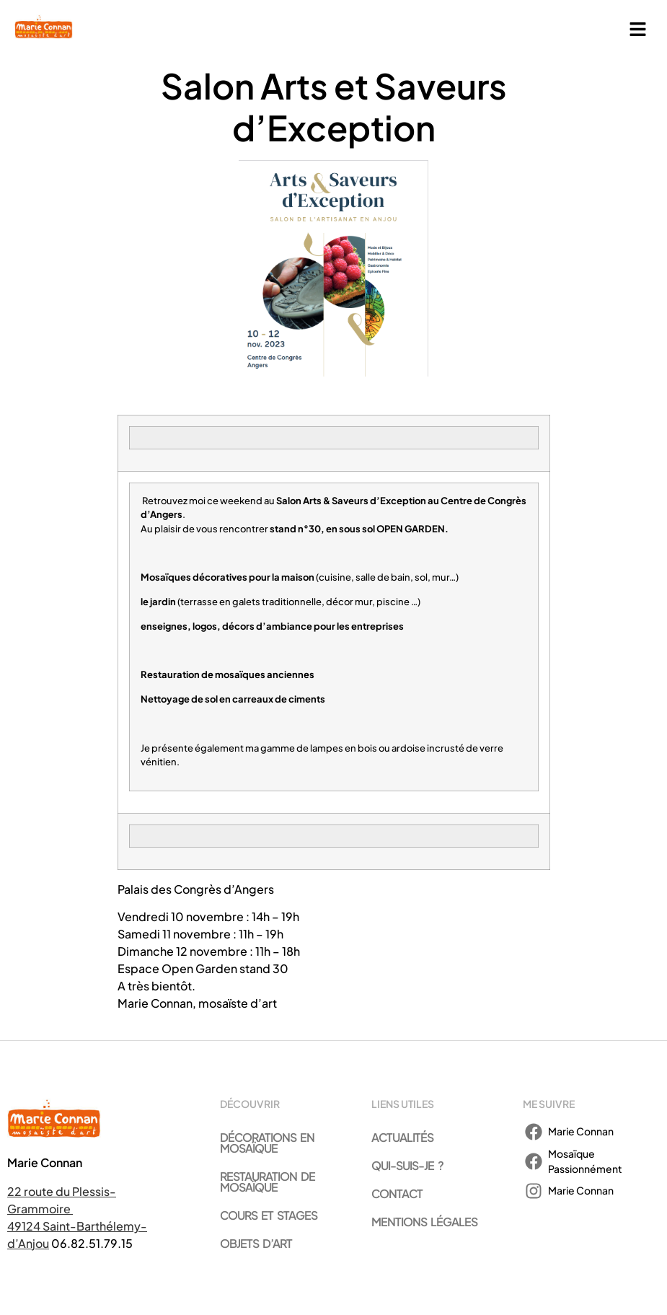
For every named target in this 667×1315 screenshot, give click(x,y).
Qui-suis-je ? (407, 1165)
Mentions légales (424, 1221)
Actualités (402, 1137)
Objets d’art (256, 1243)
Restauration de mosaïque (267, 1182)
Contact (397, 1193)
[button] (638, 29)
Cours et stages (268, 1215)
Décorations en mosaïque (267, 1143)
